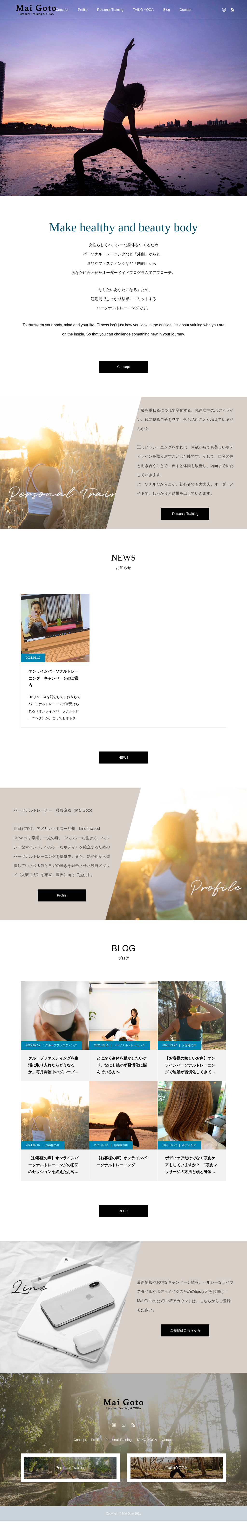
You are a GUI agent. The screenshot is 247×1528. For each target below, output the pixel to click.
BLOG (123, 1217)
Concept (62, 10)
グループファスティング (61, 1050)
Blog (166, 10)
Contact (185, 10)
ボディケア (189, 1150)
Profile (83, 10)
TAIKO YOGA (143, 10)
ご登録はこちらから (185, 1338)
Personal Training (110, 10)
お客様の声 (189, 1050)
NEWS (123, 761)
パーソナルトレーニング (129, 1050)
